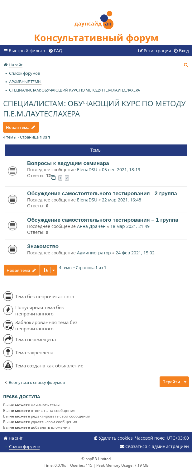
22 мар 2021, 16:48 (121, 200)
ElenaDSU (87, 169)
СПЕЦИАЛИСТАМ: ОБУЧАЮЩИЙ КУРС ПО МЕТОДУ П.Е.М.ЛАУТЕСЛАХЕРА (94, 108)
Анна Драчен (92, 226)
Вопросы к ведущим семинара (68, 163)
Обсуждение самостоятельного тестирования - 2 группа (102, 193)
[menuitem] (55, 51)
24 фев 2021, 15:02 (135, 253)
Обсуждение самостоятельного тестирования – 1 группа (102, 220)
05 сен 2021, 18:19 (121, 169)
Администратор (94, 253)
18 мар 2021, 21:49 (130, 226)
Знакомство (43, 246)
